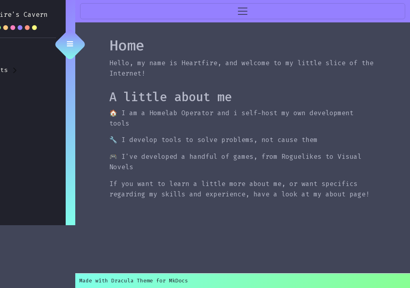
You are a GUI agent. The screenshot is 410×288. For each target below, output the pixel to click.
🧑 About (26, 87)
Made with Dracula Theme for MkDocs (176, 280)
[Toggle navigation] (264, 11)
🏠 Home (24, 52)
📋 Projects (32, 70)
